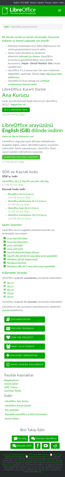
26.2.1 (10, 286)
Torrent (15, 115)
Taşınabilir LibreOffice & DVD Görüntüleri (26, 414)
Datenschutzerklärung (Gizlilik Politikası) (34, 454)
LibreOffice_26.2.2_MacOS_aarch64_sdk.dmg (25, 181)
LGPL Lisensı (10, 387)
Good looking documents (24, 365)
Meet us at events (20, 347)
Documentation (18, 319)
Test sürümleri (12, 410)
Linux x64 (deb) (14, 245)
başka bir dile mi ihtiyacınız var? (18, 136)
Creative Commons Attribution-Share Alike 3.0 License (35, 460)
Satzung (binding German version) (40, 456)
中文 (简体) (24, 2)
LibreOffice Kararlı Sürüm (18, 406)
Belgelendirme (11, 380)
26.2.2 (10, 283)
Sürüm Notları (12, 419)
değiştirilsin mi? (18, 104)
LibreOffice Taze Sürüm (16, 401)
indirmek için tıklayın (29, 56)
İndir (6, 27)
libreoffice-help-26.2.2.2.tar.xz (23, 208)
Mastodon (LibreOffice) (43, 439)
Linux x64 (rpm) (15, 249)
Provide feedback (20, 328)
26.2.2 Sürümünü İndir (16, 110)
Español (41, 2)
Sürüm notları (11, 384)
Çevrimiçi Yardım (12, 391)
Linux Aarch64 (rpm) (17, 242)
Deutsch (33, 2)
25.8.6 (10, 293)
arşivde (5, 310)
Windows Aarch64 (16, 263)
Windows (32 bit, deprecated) (22, 259)
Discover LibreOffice (22, 356)
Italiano (55, 2)
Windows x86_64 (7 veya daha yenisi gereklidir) (31, 266)
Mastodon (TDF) (22, 446)
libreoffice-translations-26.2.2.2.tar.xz (27, 215)
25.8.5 (10, 297)
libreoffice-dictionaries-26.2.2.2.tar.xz (27, 201)
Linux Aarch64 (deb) (17, 238)
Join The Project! (20, 338)
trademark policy (43, 470)
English (16, 2)
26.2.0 (10, 290)
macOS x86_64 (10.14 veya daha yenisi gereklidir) (32, 256)
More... (62, 2)
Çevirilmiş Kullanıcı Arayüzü (21, 157)
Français (48, 2)
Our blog (20, 439)
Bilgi (22, 115)
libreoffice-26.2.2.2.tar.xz (21, 194)
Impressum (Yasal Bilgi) (10, 454)
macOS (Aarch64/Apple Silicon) (23, 252)
